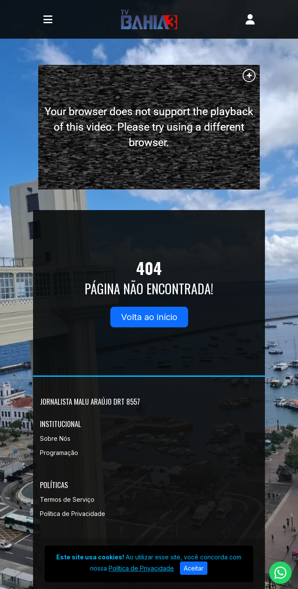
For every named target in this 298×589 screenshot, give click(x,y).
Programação (59, 452)
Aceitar (194, 568)
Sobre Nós (55, 438)
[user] (250, 19)
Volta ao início (149, 317)
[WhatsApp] (280, 573)
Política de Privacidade (72, 513)
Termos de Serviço (67, 499)
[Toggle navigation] (48, 19)
